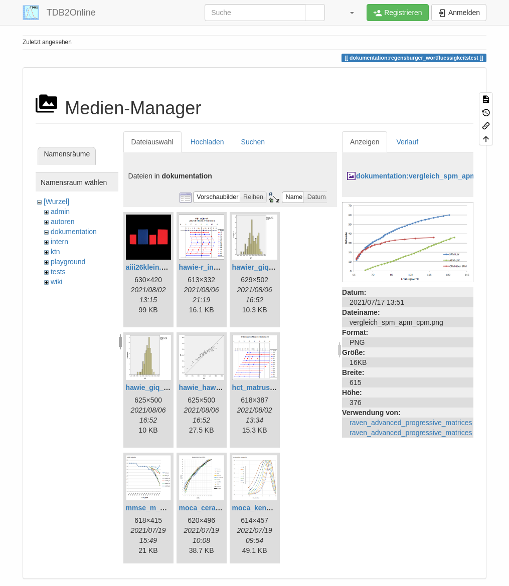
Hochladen (207, 142)
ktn (55, 252)
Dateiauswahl (152, 142)
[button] (347, 12)
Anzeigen (364, 142)
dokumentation (74, 232)
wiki (56, 282)
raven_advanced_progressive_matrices (411, 423)
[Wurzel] (56, 202)
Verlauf (407, 142)
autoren (62, 222)
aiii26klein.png (150, 267)
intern (59, 242)
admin (60, 212)
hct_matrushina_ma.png (272, 387)
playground (68, 262)
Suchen (253, 142)
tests (58, 272)
